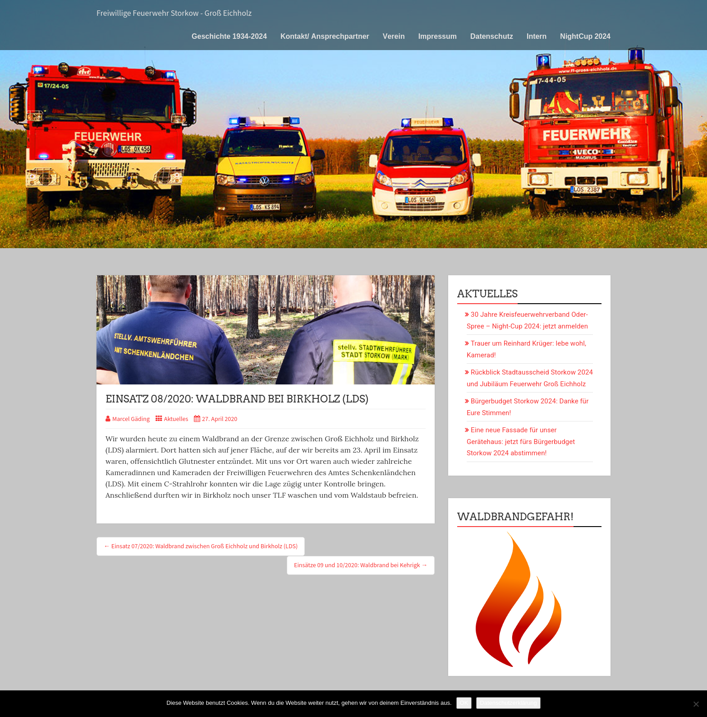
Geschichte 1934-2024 (229, 36)
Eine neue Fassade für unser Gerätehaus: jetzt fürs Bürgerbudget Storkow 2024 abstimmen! (521, 441)
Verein (394, 36)
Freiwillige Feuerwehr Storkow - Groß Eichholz (174, 13)
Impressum (437, 36)
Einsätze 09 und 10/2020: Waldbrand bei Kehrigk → (360, 565)
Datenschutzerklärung (508, 702)
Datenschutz (491, 36)
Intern (536, 36)
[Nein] (695, 703)
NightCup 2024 (585, 36)
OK (464, 702)
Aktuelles (176, 419)
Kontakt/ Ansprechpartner (324, 36)
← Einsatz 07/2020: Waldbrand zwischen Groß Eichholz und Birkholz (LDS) (201, 546)
